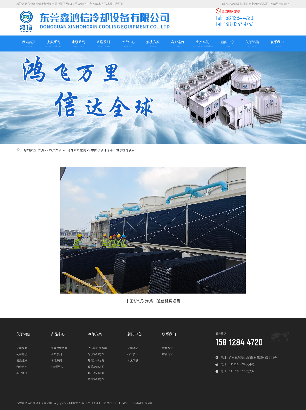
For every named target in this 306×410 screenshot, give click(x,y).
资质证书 (21, 360)
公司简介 (21, 348)
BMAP (137, 403)
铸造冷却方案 (96, 379)
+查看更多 (57, 366)
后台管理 (93, 403)
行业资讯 (132, 354)
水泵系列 (56, 354)
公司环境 (21, 354)
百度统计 (109, 403)
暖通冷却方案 (96, 366)
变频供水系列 (59, 348)
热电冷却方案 (96, 360)
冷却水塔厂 (99, 3)
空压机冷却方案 (97, 348)
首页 (41, 150)
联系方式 (167, 348)
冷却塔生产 (85, 3)
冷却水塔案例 (77, 150)
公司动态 (132, 348)
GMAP (124, 403)
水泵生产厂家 (115, 3)
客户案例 (55, 150)
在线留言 (167, 354)
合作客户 (21, 366)
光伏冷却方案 (96, 354)
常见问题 (132, 360)
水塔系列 (56, 360)
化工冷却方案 (96, 373)
